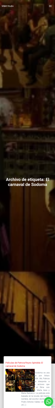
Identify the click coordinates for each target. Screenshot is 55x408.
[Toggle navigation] (50, 6)
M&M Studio (8, 6)
